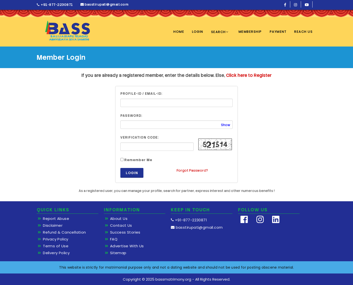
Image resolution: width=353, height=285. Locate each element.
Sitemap (118, 252)
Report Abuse (56, 218)
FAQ (113, 239)
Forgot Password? (192, 170)
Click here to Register (249, 75)
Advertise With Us (127, 246)
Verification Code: (139, 137)
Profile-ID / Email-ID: (141, 94)
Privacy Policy (55, 239)
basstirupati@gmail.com (104, 4)
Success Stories (125, 232)
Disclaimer (53, 225)
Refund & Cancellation (64, 232)
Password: (131, 116)
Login (132, 173)
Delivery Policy (56, 252)
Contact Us (121, 225)
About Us (118, 218)
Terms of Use (55, 246)
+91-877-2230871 (55, 4)
